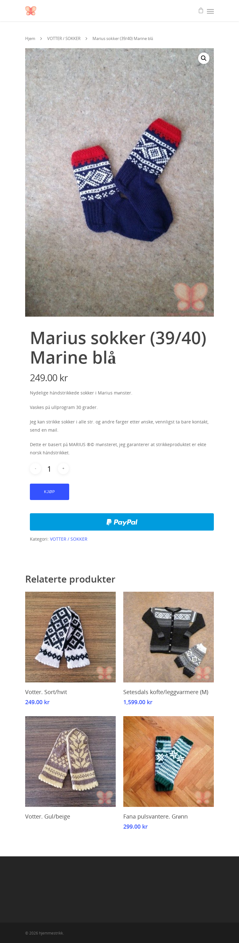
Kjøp (49, 492)
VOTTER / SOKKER (64, 38)
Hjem (30, 38)
